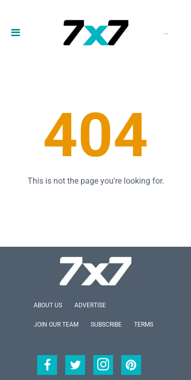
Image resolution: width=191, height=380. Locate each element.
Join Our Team (56, 324)
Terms (143, 324)
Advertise (90, 305)
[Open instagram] (103, 365)
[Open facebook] (47, 365)
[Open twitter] (75, 365)
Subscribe (106, 324)
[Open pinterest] (131, 365)
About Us (48, 305)
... (165, 32)
